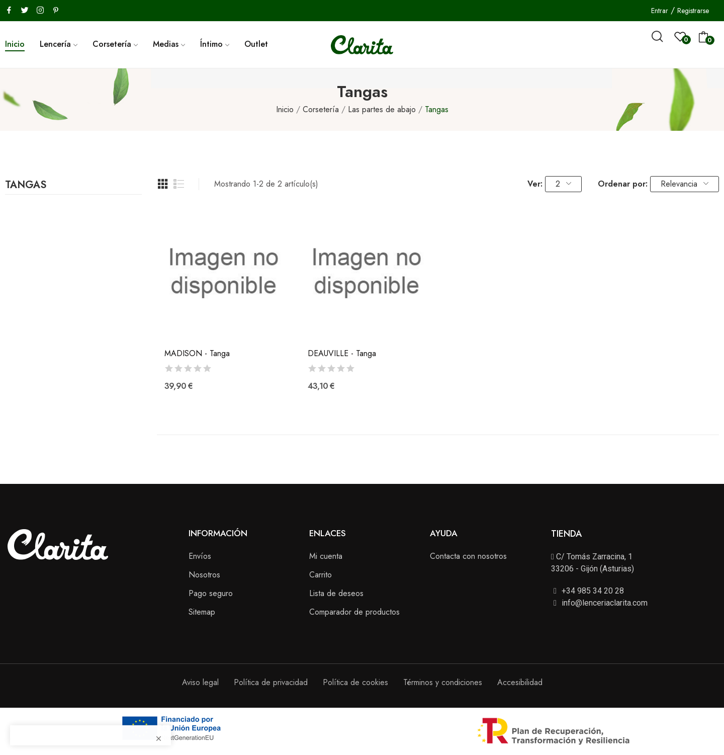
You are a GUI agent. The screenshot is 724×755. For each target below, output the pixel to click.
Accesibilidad (519, 682)
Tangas (25, 186)
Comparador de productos (354, 612)
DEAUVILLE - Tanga (342, 353)
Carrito (320, 574)
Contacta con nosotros (468, 556)
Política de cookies (355, 682)
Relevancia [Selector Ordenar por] (684, 184)
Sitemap (202, 612)
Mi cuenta (325, 556)
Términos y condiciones (442, 682)
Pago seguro (211, 593)
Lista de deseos (336, 593)
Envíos (200, 556)
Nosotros (204, 574)
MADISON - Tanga (197, 353)
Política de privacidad (271, 682)
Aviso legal (200, 682)
